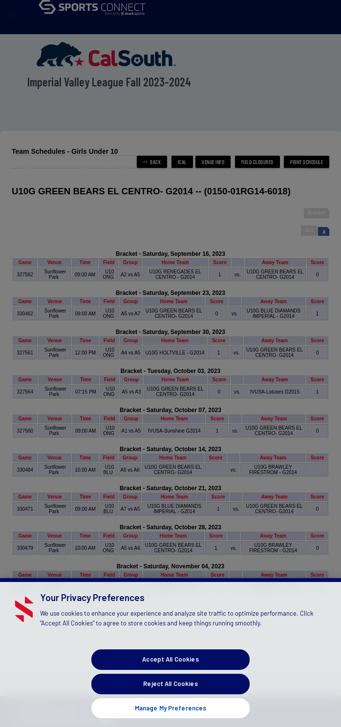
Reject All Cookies (170, 694)
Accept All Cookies (170, 670)
